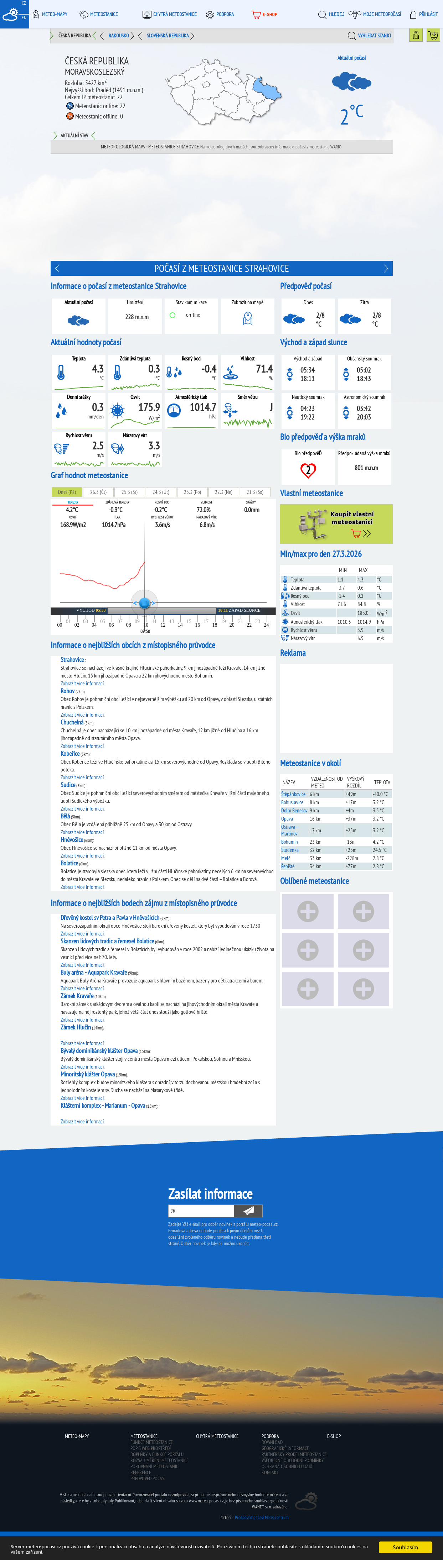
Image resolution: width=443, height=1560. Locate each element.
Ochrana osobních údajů (287, 1466)
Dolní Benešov (294, 810)
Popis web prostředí (150, 1448)
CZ (24, 3)
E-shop (263, 14)
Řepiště (287, 866)
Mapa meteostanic (422, 36)
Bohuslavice (292, 802)
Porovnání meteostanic (154, 1466)
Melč (285, 858)
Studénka (290, 850)
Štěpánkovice (293, 794)
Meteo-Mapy (48, 14)
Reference (140, 1472)
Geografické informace (285, 1448)
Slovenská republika (168, 35)
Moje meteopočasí (375, 14)
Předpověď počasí (147, 1478)
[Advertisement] (222, 207)
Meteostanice (97, 14)
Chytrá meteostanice (168, 14)
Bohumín (289, 841)
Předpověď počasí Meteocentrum (261, 1517)
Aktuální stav (74, 135)
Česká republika (74, 35)
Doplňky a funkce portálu (157, 1454)
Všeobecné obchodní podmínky (293, 1460)
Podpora (219, 14)
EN (24, 18)
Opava (287, 818)
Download (272, 1442)
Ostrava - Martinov (289, 830)
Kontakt (270, 1472)
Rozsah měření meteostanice (159, 1460)
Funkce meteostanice (151, 1442)
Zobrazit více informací (82, 683)
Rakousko (119, 35)
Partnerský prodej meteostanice (294, 1454)
